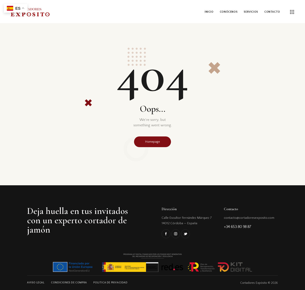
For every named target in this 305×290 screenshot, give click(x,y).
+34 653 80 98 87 (237, 227)
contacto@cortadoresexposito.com (249, 218)
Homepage (152, 141)
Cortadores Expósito (253, 283)
